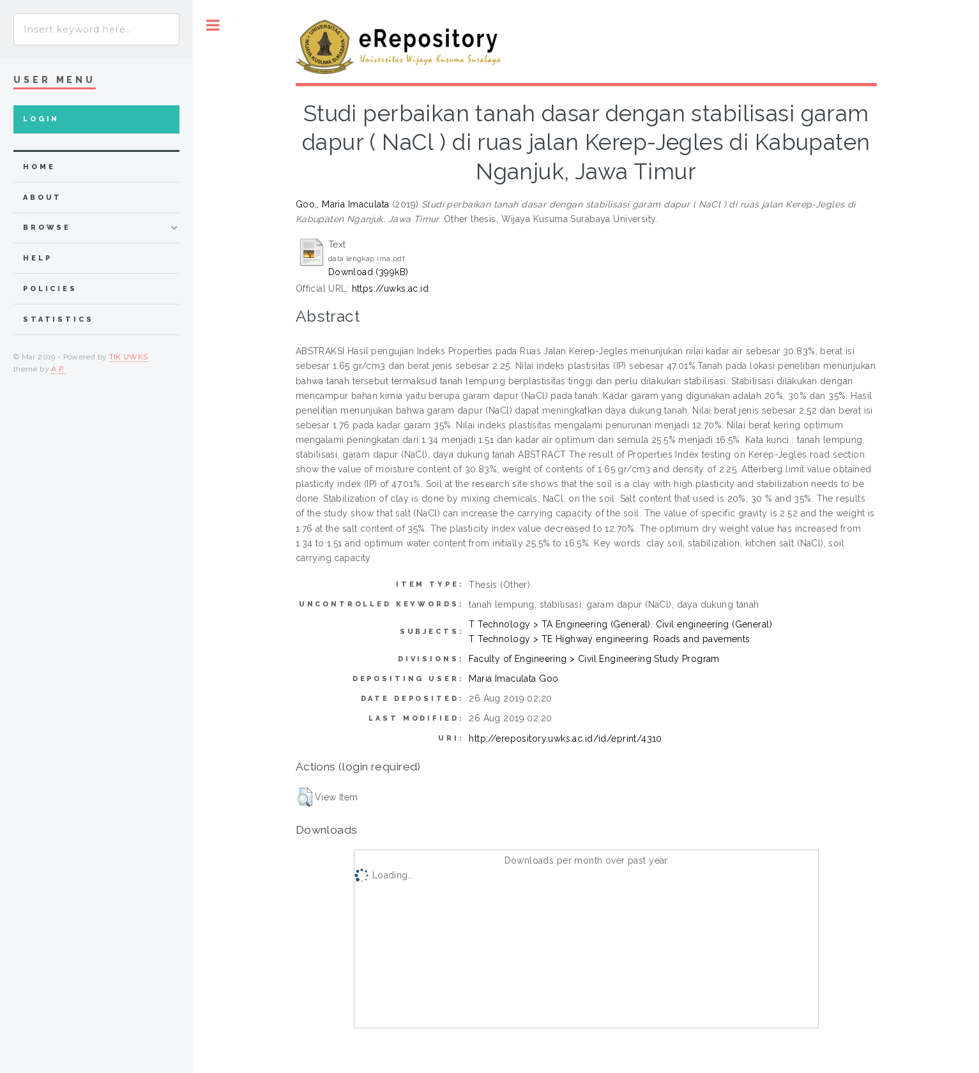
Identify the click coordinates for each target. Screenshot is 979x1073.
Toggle (213, 25)
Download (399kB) (368, 272)
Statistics (58, 319)
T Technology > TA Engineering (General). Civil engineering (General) (620, 624)
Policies (50, 289)
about (42, 197)
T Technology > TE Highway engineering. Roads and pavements (609, 639)
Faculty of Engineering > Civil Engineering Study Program (594, 659)
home (39, 167)
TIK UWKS (128, 356)
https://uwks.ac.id (390, 288)
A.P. (58, 368)
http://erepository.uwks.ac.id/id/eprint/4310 (565, 738)
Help (37, 258)
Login (41, 119)
